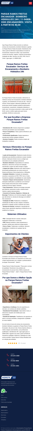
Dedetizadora (4, 410)
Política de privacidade (6, 402)
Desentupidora (4, 412)
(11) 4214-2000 (15, 355)
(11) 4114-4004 (15, 366)
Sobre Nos (3, 399)
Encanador (3, 417)
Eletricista (3, 415)
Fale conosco (4, 397)
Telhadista (3, 419)
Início (2, 28)
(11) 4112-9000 (15, 361)
